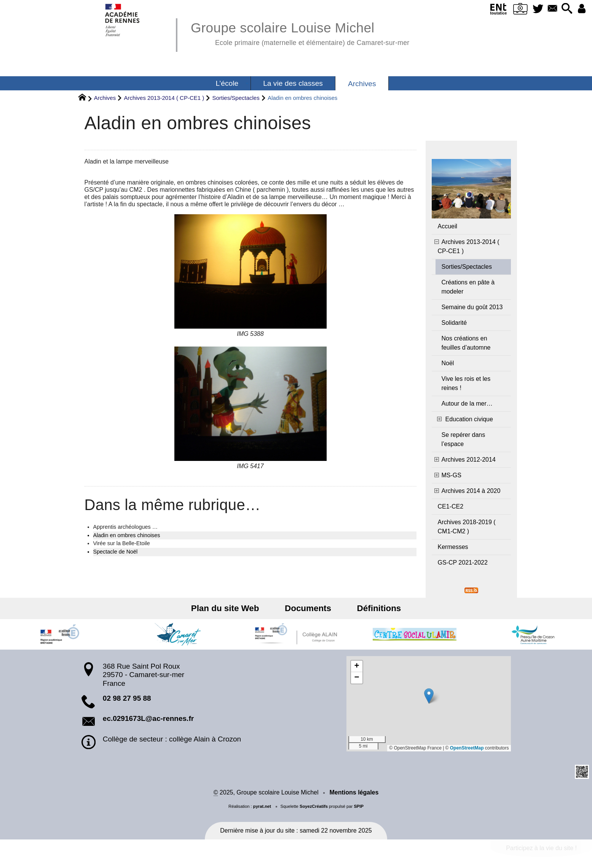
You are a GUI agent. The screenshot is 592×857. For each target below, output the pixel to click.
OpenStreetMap (467, 748)
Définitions (373, 608)
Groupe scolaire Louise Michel (300, 32)
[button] (564, 9)
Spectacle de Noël (115, 552)
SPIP (359, 806)
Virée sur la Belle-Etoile (121, 543)
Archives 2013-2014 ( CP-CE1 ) (164, 98)
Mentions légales (353, 792)
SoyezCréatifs (314, 806)
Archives (105, 98)
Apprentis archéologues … (125, 527)
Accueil (448, 226)
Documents (308, 608)
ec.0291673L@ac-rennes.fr (148, 718)
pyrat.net (262, 806)
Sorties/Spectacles (235, 98)
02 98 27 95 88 (127, 698)
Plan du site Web (231, 608)
